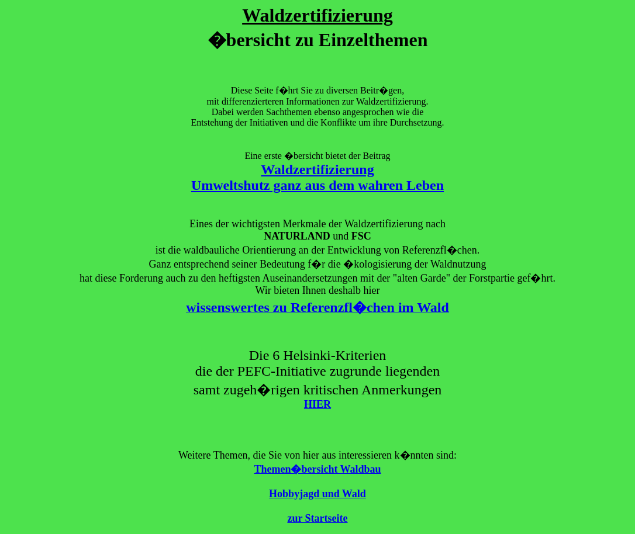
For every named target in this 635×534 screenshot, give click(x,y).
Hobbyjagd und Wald (317, 494)
